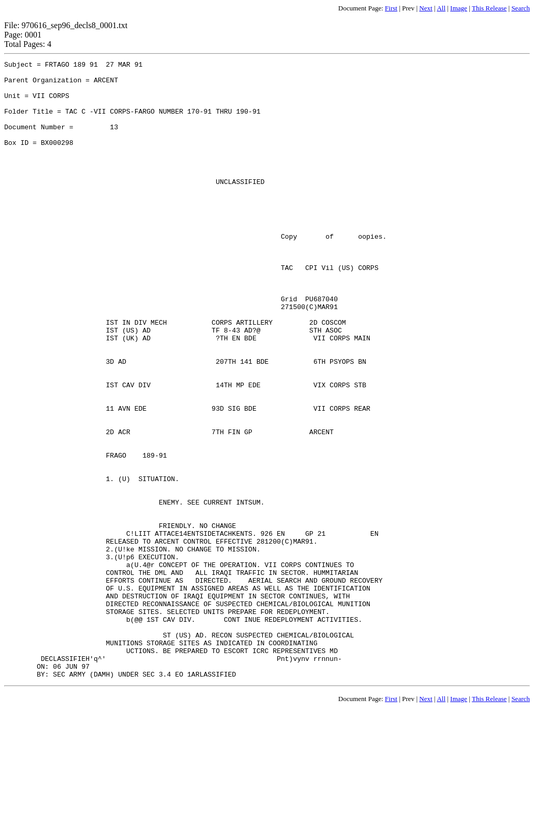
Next (425, 8)
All (441, 8)
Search (521, 8)
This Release (489, 8)
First (391, 8)
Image (458, 8)
